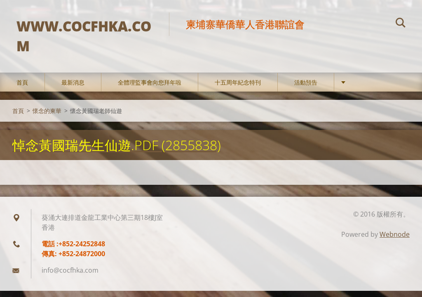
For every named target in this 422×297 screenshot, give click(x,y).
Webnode (395, 234)
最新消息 (72, 82)
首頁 (22, 82)
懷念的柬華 (47, 111)
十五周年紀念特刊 (238, 82)
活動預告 (305, 82)
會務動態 (362, 82)
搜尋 (401, 23)
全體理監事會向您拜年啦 (149, 82)
